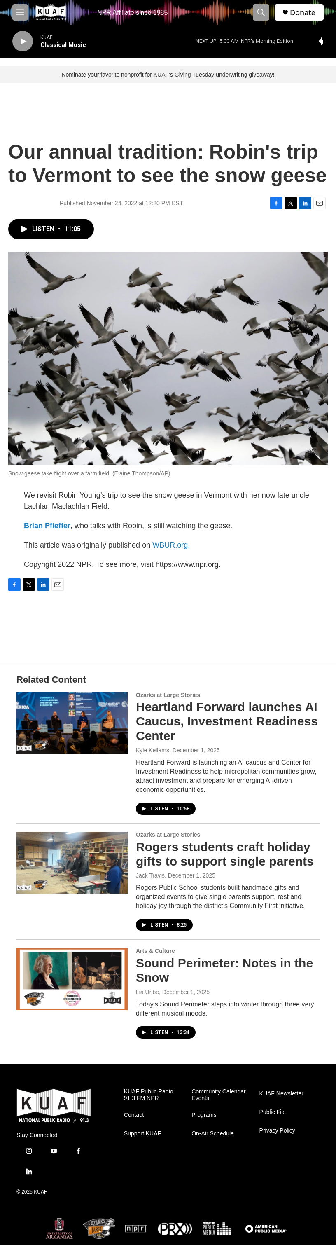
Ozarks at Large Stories (168, 695)
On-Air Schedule (212, 1133)
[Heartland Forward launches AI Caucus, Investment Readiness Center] (72, 723)
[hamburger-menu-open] (20, 12)
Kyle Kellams (152, 750)
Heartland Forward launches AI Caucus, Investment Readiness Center (227, 721)
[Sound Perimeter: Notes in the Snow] (72, 979)
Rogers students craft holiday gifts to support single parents (225, 854)
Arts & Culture (155, 951)
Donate (302, 12)
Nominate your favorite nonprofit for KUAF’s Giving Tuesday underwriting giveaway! (167, 74)
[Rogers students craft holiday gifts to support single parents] (72, 863)
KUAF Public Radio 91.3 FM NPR (148, 1094)
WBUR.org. (171, 545)
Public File (272, 1112)
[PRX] (175, 1228)
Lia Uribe (147, 992)
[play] (22, 41)
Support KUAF (142, 1133)
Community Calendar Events (218, 1094)
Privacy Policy (277, 1131)
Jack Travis (150, 875)
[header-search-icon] (261, 12)
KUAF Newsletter (281, 1094)
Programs (204, 1115)
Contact (134, 1115)
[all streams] (324, 41)
